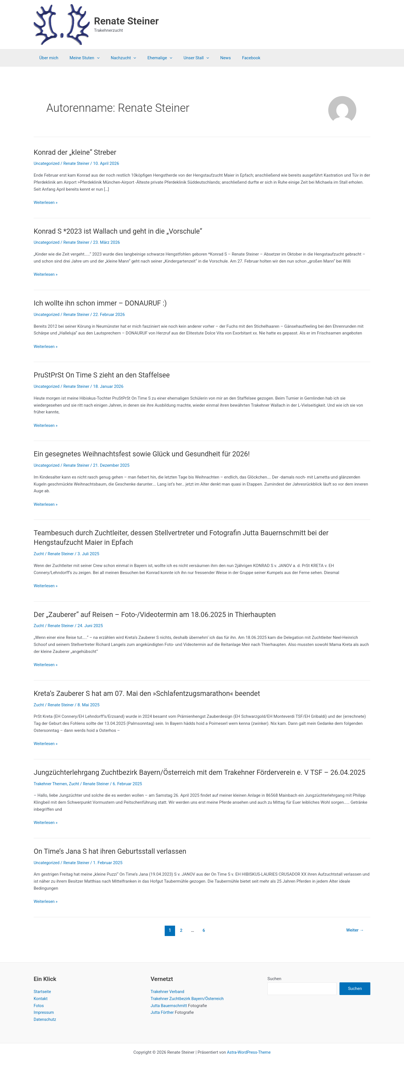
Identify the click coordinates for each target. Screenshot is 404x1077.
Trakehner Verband (168, 991)
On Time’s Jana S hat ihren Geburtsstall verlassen (113, 860)
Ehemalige (149, 57)
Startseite (43, 991)
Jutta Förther (163, 1012)
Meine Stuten (80, 57)
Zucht (39, 553)
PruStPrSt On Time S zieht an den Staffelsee (105, 375)
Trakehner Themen (51, 793)
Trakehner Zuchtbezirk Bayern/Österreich (189, 998)
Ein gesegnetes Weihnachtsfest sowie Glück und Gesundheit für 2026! (147, 454)
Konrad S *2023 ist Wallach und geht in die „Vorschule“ (122, 231)
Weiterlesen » (46, 202)
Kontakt (41, 998)
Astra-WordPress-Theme (249, 1052)
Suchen (274, 978)
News (210, 57)
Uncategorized (47, 163)
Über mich (47, 57)
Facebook (233, 57)
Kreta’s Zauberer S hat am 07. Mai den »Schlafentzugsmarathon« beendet (152, 693)
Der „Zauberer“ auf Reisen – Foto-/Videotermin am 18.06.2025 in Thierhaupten (160, 614)
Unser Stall (183, 57)
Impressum (44, 1012)
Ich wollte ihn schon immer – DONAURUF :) (103, 303)
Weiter (354, 939)
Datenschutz (45, 1019)
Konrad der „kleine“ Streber (77, 152)
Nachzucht (116, 57)
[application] (92, 57)
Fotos (39, 1005)
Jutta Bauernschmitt (170, 1005)
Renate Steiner (126, 21)
